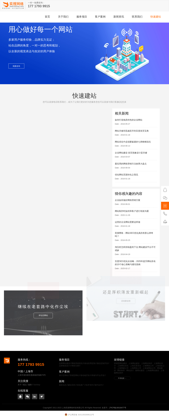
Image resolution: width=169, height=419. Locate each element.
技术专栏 (89, 385)
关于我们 (63, 16)
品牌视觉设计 (64, 366)
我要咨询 (16, 67)
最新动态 (62, 385)
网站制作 (121, 370)
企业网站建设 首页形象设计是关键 (131, 153)
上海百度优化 (135, 366)
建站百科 (71, 385)
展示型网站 (63, 375)
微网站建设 (139, 370)
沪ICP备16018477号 (117, 408)
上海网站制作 (146, 363)
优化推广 (80, 385)
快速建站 (155, 16)
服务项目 (81, 16)
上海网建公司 (122, 368)
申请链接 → (122, 378)
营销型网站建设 (120, 363)
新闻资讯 (118, 16)
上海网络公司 (148, 366)
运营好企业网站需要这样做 (127, 222)
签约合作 (98, 385)
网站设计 (130, 370)
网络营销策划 (77, 363)
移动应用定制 (89, 363)
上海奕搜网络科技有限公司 (13, 5)
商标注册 (75, 366)
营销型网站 (74, 375)
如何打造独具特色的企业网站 (128, 120)
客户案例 (100, 16)
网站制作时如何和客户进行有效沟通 (132, 211)
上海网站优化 (122, 366)
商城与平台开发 (97, 375)
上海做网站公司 (149, 368)
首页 (47, 16)
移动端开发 (85, 375)
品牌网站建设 (64, 363)
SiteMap (36, 385)
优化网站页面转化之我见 (126, 175)
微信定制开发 (102, 363)
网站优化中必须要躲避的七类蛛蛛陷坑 (133, 142)
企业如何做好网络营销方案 (127, 200)
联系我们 (137, 16)
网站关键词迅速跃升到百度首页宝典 (132, 131)
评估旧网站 (43, 291)
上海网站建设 (134, 363)
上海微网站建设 (152, 370)
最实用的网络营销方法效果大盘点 (131, 164)
